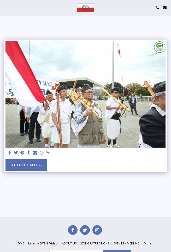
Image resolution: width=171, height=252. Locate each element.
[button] (5, 7)
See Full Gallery (26, 164)
